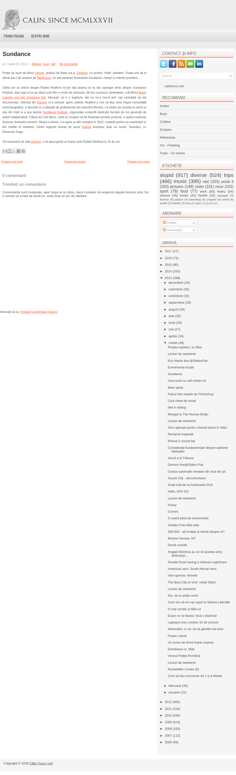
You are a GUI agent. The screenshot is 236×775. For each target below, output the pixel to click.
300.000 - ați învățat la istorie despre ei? (196, 532)
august (174, 309)
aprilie (173, 336)
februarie (175, 686)
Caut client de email (182, 401)
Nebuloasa (167, 137)
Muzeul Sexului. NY (181, 538)
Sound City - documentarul (187, 478)
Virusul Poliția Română (184, 656)
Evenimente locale (181, 367)
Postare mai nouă (12, 161)
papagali (222, 195)
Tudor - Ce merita (172, 153)
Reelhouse (44, 78)
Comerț (173, 511)
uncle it (227, 182)
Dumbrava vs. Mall (181, 649)
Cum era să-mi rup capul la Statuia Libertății (199, 602)
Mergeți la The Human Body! (188, 414)
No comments (68, 64)
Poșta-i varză (177, 636)
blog (188, 203)
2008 (169, 729)
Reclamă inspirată (180, 434)
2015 (169, 265)
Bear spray (175, 387)
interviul (36, 141)
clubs (199, 186)
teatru (221, 191)
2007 (169, 735)
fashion (164, 199)
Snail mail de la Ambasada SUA (190, 485)
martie (173, 343)
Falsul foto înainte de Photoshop (190, 394)
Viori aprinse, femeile (182, 575)
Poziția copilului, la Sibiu (185, 347)
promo (209, 203)
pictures (176, 186)
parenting (195, 199)
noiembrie (176, 289)
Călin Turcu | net (41, 763)
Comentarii (172, 230)
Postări (170, 223)
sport (164, 191)
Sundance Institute (55, 112)
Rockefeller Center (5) (183, 669)
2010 (169, 715)
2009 (169, 722)
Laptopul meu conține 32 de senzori (193, 622)
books (184, 195)
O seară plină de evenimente (188, 518)
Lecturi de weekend (181, 354)
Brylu (163, 114)
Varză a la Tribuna (180, 458)
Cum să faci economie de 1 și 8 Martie (195, 676)
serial (225, 199)
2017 (169, 251)
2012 (169, 702)
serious (165, 195)
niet (53, 64)
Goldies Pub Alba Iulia (183, 525)
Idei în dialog (177, 407)
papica (179, 199)
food (184, 191)
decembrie (176, 282)
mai (172, 329)
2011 (169, 709)
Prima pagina (14, 36)
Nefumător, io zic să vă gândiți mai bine (195, 629)
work (203, 191)
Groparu (82, 73)
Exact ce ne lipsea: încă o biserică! (192, 616)
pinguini (211, 199)
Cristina (165, 122)
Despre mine (40, 36)
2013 (169, 278)
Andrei (164, 106)
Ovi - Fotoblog (170, 145)
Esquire (42, 102)
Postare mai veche (138, 161)
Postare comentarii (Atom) (39, 312)
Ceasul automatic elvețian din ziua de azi (197, 471)
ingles (198, 203)
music (180, 181)
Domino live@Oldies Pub (185, 464)
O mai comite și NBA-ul (184, 609)
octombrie (176, 296)
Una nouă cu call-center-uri (187, 380)
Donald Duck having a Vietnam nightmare (197, 562)
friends (176, 203)
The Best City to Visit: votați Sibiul (191, 582)
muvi (46, 64)
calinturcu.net (174, 86)
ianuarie (175, 692)
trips (229, 175)
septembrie (177, 302)
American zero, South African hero (192, 569)
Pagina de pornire (75, 161)
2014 (169, 271)
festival (86, 127)
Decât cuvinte (177, 545)
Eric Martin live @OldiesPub (187, 361)
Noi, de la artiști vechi (183, 595)
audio (163, 203)
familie (202, 195)
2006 (169, 742)
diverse (36, 64)
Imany (172, 505)
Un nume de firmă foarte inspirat (190, 642)
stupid (167, 175)
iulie (172, 316)
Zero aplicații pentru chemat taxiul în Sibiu (197, 427)
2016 (169, 258)
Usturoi (39, 73)
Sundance (16, 54)
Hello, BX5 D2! (178, 491)
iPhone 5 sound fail (181, 441)
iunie (172, 322)
